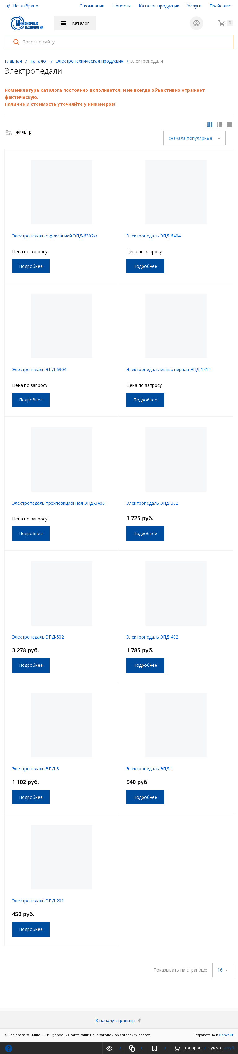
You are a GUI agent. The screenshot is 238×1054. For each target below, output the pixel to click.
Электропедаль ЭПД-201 (38, 901)
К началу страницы (119, 1020)
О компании (91, 6)
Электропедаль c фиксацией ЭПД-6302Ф (54, 236)
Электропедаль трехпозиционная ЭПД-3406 (58, 503)
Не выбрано (22, 6)
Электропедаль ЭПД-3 (35, 769)
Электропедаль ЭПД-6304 (39, 369)
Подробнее (31, 266)
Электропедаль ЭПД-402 (152, 637)
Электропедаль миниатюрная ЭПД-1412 (168, 369)
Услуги (194, 6)
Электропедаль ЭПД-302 (152, 503)
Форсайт (226, 1035)
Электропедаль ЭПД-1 (149, 769)
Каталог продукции (159, 6)
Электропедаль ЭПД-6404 (153, 236)
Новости (121, 6)
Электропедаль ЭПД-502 (38, 637)
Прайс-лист (221, 6)
